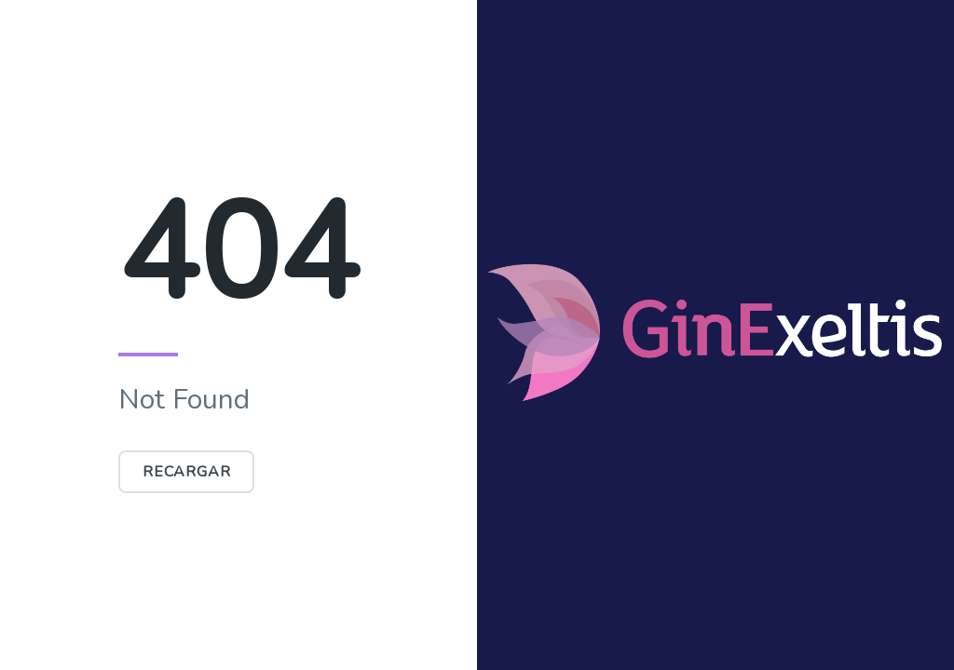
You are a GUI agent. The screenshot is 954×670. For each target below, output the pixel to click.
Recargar (186, 472)
